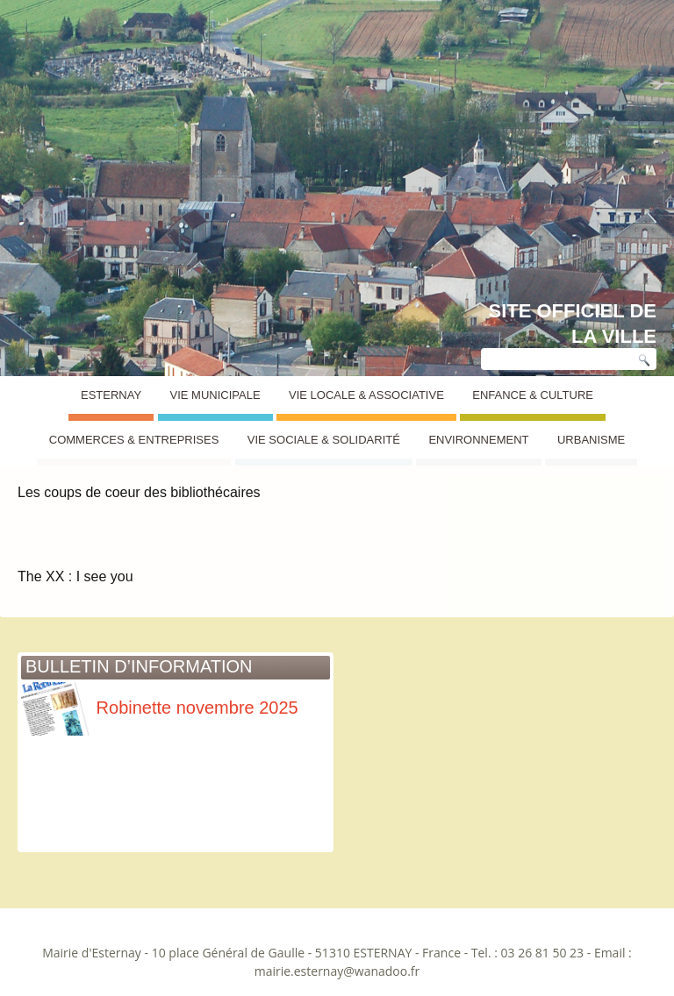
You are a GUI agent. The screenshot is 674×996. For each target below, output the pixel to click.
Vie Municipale (215, 395)
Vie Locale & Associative (366, 395)
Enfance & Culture (532, 395)
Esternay (111, 395)
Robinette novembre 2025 (159, 707)
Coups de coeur (88, 425)
